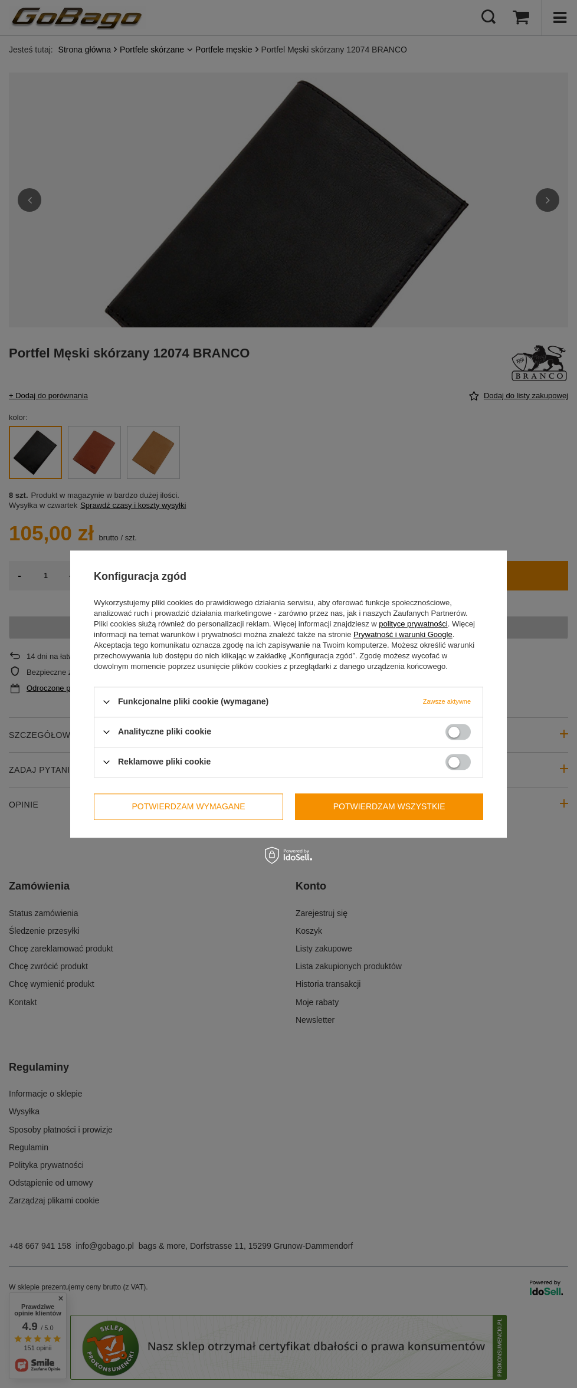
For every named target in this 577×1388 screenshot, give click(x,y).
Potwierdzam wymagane (188, 806)
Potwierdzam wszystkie (389, 806)
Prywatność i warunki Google (403, 634)
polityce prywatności (413, 623)
